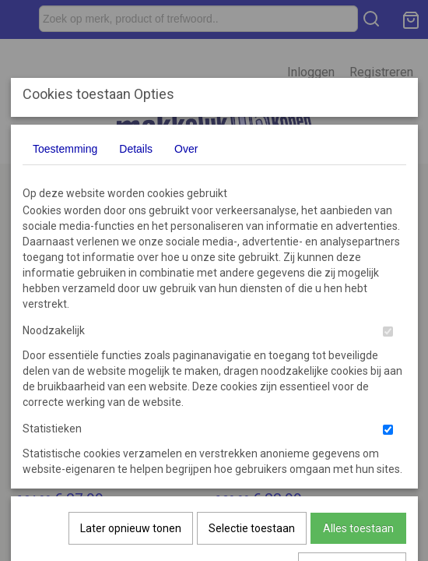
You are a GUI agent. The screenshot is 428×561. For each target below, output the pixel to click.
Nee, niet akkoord (352, 396)
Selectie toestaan (252, 355)
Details (136, 149)
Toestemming (65, 149)
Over (186, 149)
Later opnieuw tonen (130, 355)
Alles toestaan (358, 355)
